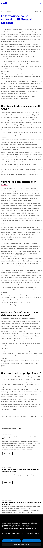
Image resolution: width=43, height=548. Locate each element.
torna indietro (38, 11)
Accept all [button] (31, 541)
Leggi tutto (7, 453)
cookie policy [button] (25, 525)
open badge (19, 253)
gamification (27, 341)
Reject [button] (11, 541)
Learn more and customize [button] (21, 544)
